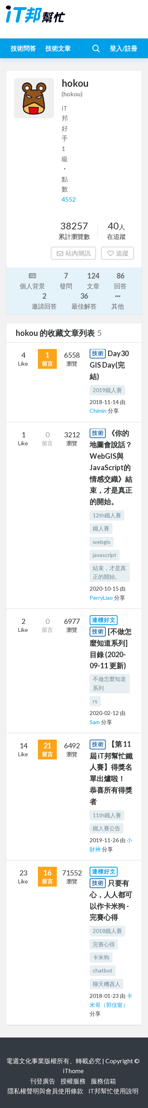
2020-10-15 (104, 588)
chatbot (102, 970)
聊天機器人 (106, 983)
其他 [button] (117, 300)
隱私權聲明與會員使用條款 (45, 1091)
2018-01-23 (104, 995)
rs (95, 701)
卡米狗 (101, 957)
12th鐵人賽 (107, 515)
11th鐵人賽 (107, 815)
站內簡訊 (73, 253)
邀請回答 (44, 300)
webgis (102, 541)
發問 (66, 280)
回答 (120, 280)
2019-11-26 (104, 840)
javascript (104, 554)
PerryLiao (102, 597)
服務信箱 (103, 1081)
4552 (69, 199)
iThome (73, 1070)
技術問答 (23, 48)
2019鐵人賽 (107, 390)
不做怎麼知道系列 (109, 683)
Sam (95, 722)
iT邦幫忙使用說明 (113, 1091)
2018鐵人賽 (107, 930)
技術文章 (58, 48)
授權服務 (73, 1081)
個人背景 (32, 280)
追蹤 (117, 253)
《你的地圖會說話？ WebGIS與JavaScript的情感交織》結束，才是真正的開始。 (111, 467)
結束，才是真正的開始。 (109, 572)
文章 (93, 280)
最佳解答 (84, 300)
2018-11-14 (104, 402)
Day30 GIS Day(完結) (109, 365)
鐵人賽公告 (106, 828)
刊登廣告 (42, 1081)
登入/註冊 (123, 48)
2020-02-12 (104, 712)
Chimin (99, 410)
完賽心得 (104, 944)
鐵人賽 (101, 528)
